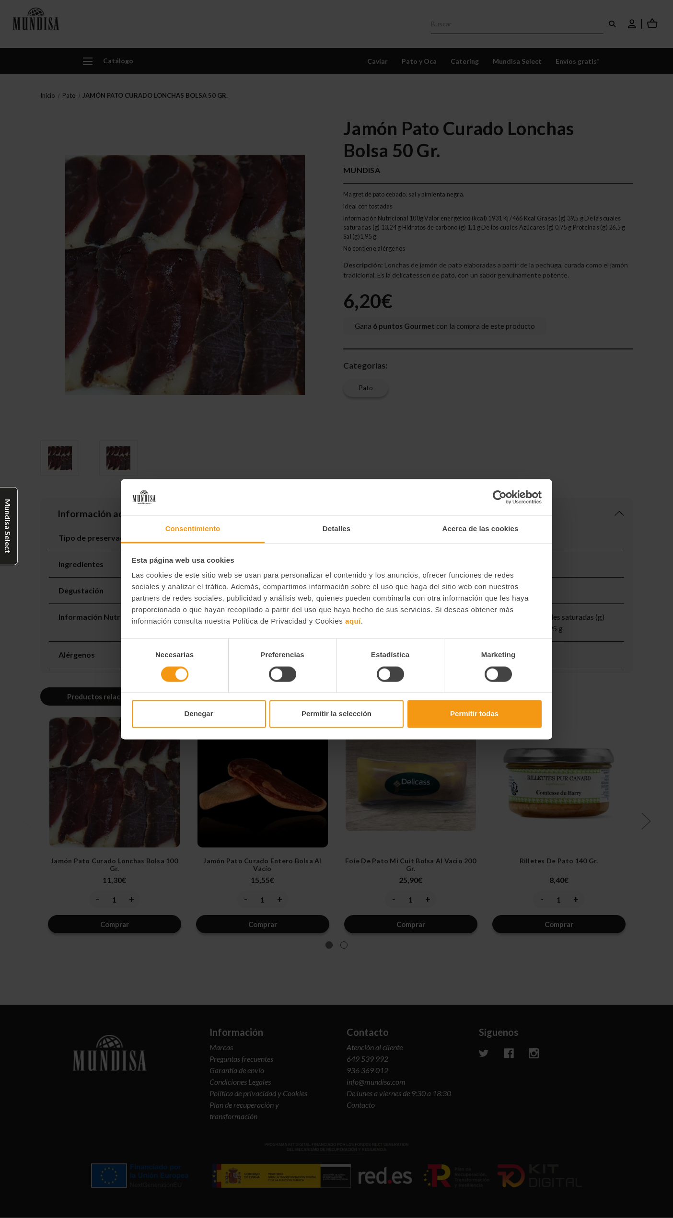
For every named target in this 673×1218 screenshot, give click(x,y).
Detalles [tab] (336, 529)
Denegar (198, 714)
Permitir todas (474, 714)
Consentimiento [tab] (192, 529)
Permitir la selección (336, 714)
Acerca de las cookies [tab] (480, 529)
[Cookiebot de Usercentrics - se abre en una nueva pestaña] (500, 497)
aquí (353, 621)
